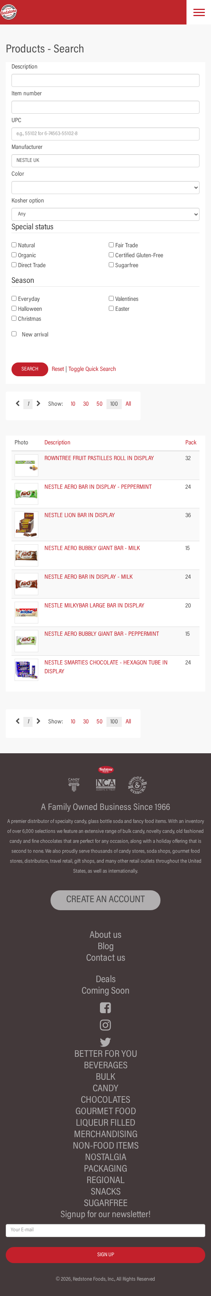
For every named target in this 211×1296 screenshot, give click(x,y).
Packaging (105, 1169)
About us (105, 935)
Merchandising (105, 1135)
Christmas (29, 319)
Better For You (105, 1054)
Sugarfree (126, 266)
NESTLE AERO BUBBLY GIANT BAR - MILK (92, 548)
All (128, 404)
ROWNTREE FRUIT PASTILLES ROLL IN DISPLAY (99, 458)
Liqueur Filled (105, 1123)
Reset (58, 369)
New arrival (35, 335)
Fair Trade (126, 246)
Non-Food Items (106, 1146)
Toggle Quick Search (92, 369)
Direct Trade (32, 266)
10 (73, 404)
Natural (26, 246)
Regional (105, 1181)
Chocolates (105, 1100)
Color (17, 174)
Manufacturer (27, 147)
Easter (122, 309)
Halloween (30, 309)
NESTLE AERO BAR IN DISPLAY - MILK (88, 577)
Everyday (29, 299)
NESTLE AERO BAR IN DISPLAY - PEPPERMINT (98, 487)
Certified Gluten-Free (139, 256)
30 (86, 404)
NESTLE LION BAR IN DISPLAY (79, 516)
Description (24, 67)
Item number (26, 94)
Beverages (106, 1066)
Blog (106, 947)
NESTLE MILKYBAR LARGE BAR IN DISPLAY (94, 606)
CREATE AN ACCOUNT (105, 900)
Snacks (106, 1192)
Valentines (126, 299)
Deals (106, 980)
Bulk (105, 1077)
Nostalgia (105, 1158)
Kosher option (27, 201)
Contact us (105, 958)
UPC (16, 121)
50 (100, 404)
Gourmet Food (105, 1112)
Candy (105, 1089)
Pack (190, 443)
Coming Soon (105, 991)
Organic (27, 256)
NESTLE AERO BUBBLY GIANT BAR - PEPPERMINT (101, 634)
